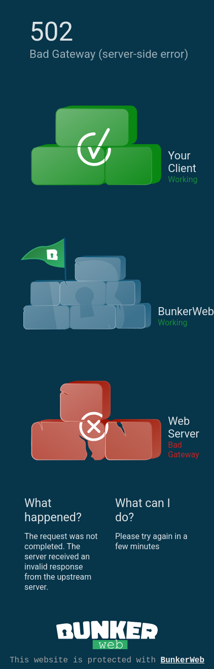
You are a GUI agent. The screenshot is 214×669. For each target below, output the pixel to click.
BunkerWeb (182, 659)
